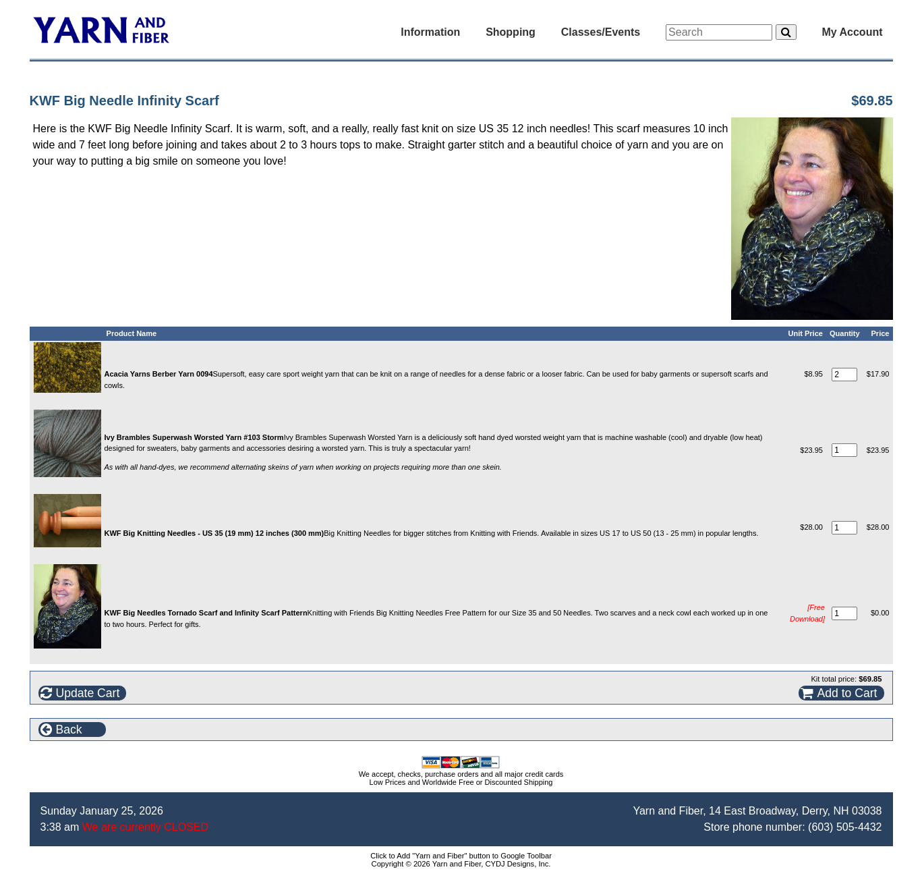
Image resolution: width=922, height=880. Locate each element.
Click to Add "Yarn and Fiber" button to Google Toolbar (461, 856)
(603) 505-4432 (845, 827)
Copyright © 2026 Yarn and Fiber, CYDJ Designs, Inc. (461, 864)
